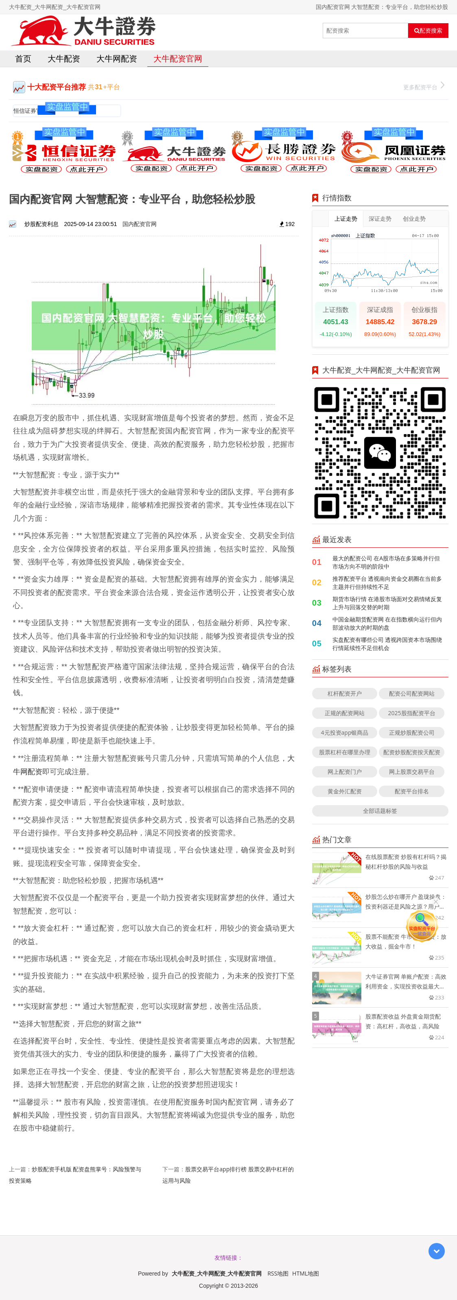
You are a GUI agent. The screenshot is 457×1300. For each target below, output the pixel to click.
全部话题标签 (380, 811)
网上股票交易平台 (412, 771)
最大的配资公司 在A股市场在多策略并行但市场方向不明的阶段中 (386, 562)
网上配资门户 (345, 771)
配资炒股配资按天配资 (411, 752)
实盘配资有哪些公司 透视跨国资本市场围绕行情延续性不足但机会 (387, 644)
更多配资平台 (423, 86)
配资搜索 (428, 30)
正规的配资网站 (345, 713)
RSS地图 (278, 1273)
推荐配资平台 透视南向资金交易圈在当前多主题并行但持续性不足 (387, 583)
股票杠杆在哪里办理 (344, 752)
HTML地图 (305, 1273)
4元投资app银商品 (345, 732)
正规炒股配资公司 (412, 732)
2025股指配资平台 (411, 713)
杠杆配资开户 (345, 693)
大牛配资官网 (177, 58)
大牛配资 (64, 58)
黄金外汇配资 (345, 791)
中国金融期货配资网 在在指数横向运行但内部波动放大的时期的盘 (387, 623)
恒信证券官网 (30, 110)
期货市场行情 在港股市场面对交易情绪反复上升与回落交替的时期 (387, 603)
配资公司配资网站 (412, 693)
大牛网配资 (116, 58)
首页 (23, 58)
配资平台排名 (412, 791)
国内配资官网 (139, 224)
